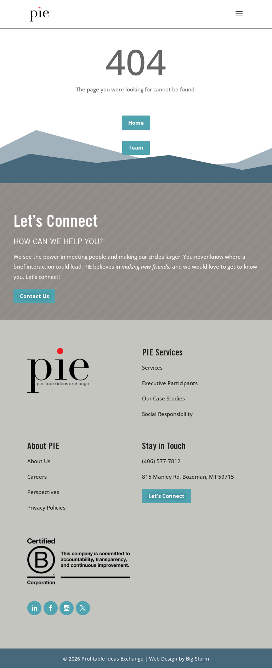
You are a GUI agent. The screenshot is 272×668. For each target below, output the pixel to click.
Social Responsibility (167, 413)
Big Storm (197, 658)
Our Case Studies (163, 398)
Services (152, 367)
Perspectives (43, 491)
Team (136, 147)
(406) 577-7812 (161, 461)
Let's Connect (166, 495)
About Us (38, 461)
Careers (37, 476)
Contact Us (34, 295)
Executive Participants (170, 383)
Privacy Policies (46, 507)
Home (136, 122)
